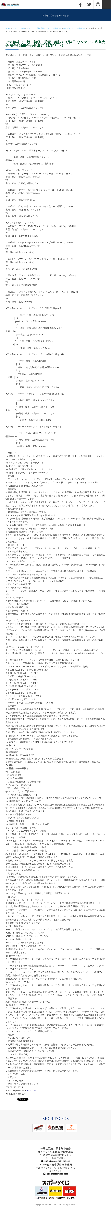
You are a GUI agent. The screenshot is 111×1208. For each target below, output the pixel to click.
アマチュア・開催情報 (35, 28)
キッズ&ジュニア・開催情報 (74, 28)
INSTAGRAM (98, 4)
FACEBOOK (80, 4)
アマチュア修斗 (19, 28)
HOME (8, 28)
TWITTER (89, 4)
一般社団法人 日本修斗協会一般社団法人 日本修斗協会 (12, 5)
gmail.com (31, 1090)
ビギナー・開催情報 (53, 28)
